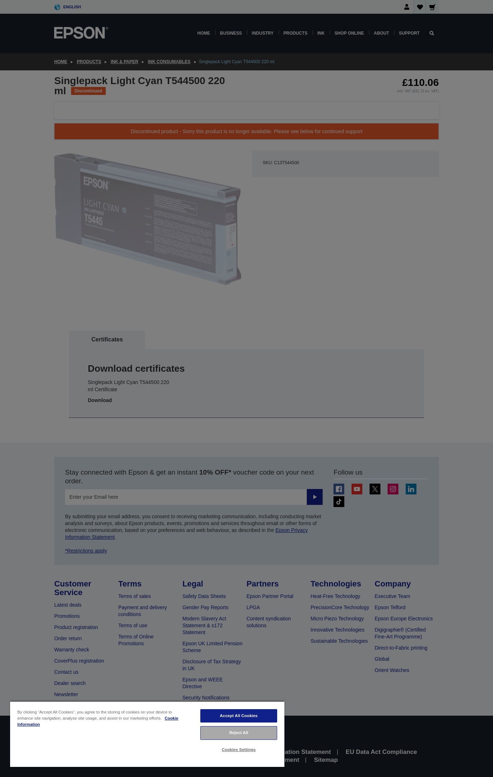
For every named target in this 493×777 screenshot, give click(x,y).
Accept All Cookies (239, 715)
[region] (147, 734)
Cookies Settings (239, 749)
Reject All (238, 732)
